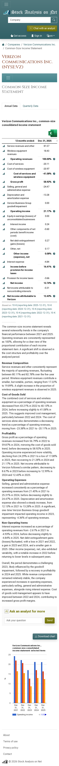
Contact (7, 753)
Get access (18, 35)
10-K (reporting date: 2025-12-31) (29, 305)
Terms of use (10, 741)
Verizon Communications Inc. (39, 44)
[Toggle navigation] (6, 4)
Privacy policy (10, 747)
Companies (14, 44)
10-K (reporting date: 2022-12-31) (33, 312)
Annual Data (11, 106)
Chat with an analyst (42, 28)
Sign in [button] (36, 35)
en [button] (50, 35)
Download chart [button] (45, 636)
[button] (4, 146)
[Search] (29, 20)
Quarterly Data (30, 106)
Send (50, 620)
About (6, 735)
